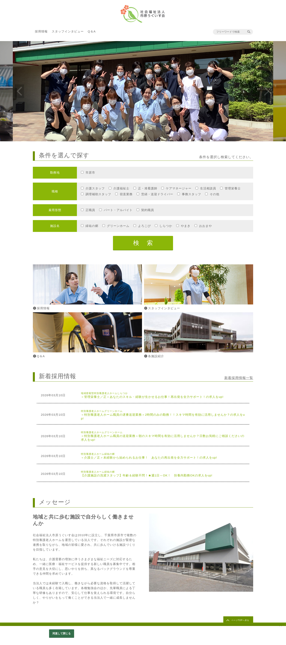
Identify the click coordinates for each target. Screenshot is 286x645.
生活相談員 (208, 188)
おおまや (205, 225)
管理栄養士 (233, 188)
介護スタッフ (95, 188)
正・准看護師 (147, 188)
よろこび (144, 225)
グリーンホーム (118, 225)
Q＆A (92, 31)
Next (266, 91)
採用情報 (41, 31)
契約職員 (147, 210)
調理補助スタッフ (98, 194)
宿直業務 (126, 194)
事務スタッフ (191, 194)
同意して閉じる (61, 633)
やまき (185, 225)
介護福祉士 (121, 188)
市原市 (90, 172)
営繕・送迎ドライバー (157, 194)
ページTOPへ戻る (240, 620)
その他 (214, 194)
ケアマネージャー (178, 188)
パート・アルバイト (118, 210)
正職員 (90, 210)
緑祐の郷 (92, 225)
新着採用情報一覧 (238, 378)
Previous (19, 91)
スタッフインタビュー (68, 31)
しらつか (165, 225)
